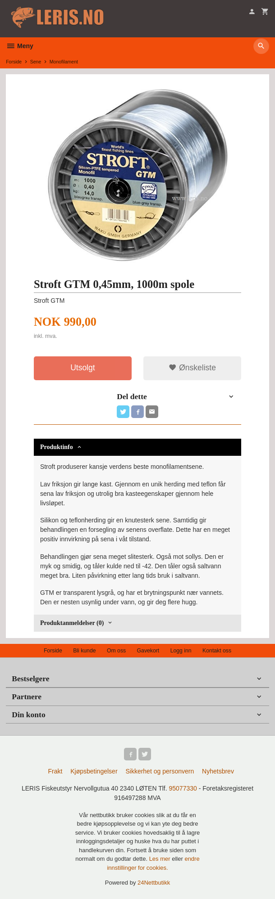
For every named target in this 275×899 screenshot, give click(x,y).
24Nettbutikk (154, 882)
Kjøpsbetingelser (93, 771)
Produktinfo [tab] (56, 447)
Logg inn (181, 650)
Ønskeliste (192, 367)
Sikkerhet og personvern (159, 771)
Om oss (116, 650)
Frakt (55, 771)
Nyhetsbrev (218, 771)
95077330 (183, 788)
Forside (14, 61)
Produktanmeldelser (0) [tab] (72, 623)
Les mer (160, 858)
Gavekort (148, 650)
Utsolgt (82, 367)
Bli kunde (84, 650)
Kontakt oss (216, 650)
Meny (19, 45)
